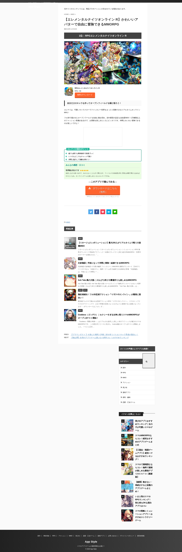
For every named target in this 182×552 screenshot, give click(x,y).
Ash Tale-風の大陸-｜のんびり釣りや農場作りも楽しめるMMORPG (107, 280)
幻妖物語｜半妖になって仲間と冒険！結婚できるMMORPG (103, 263)
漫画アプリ (126, 392)
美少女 (125, 387)
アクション (126, 382)
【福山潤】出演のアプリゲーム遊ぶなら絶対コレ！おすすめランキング (100, 337)
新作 (124, 367)
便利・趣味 (126, 397)
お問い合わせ (112, 535)
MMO (68, 222)
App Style (34, 6)
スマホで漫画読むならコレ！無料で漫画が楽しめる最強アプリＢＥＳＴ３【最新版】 (144, 470)
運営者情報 (140, 535)
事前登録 (46, 535)
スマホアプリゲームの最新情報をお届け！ (91, 546)
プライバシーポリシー (127, 535)
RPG (124, 372)
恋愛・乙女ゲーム (129, 402)
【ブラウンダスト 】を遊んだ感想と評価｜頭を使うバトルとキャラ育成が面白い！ (104, 334)
